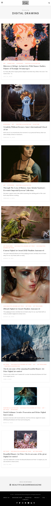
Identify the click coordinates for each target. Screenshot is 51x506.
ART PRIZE (28, 306)
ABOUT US (6, 497)
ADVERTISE (28, 497)
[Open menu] (2, 2)
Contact (26, 499)
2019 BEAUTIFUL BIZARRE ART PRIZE (30, 408)
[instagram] (22, 503)
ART (4, 63)
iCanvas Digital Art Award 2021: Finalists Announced (23, 251)
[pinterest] (25, 503)
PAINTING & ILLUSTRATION (32, 63)
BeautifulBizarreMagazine (27, 485)
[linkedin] (31, 503)
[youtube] (28, 503)
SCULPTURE (36, 124)
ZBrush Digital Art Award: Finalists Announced (21, 309)
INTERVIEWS (19, 63)
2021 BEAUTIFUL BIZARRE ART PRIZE (24, 246)
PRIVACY (37, 497)
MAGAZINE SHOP (17, 497)
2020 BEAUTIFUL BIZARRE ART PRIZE (13, 306)
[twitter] (19, 503)
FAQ (43, 497)
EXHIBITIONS (11, 63)
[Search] (49, 3)
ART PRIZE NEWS (8, 246)
